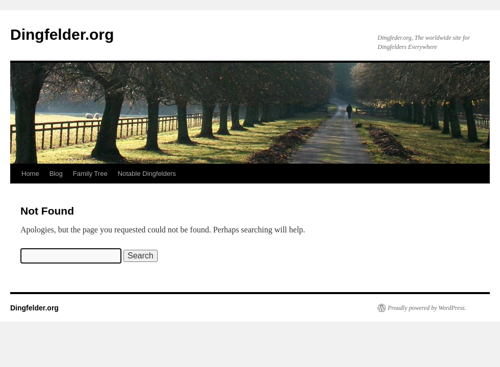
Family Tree (90, 173)
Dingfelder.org (62, 34)
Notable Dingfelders (147, 173)
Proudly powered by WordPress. (427, 307)
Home (30, 173)
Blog (56, 173)
